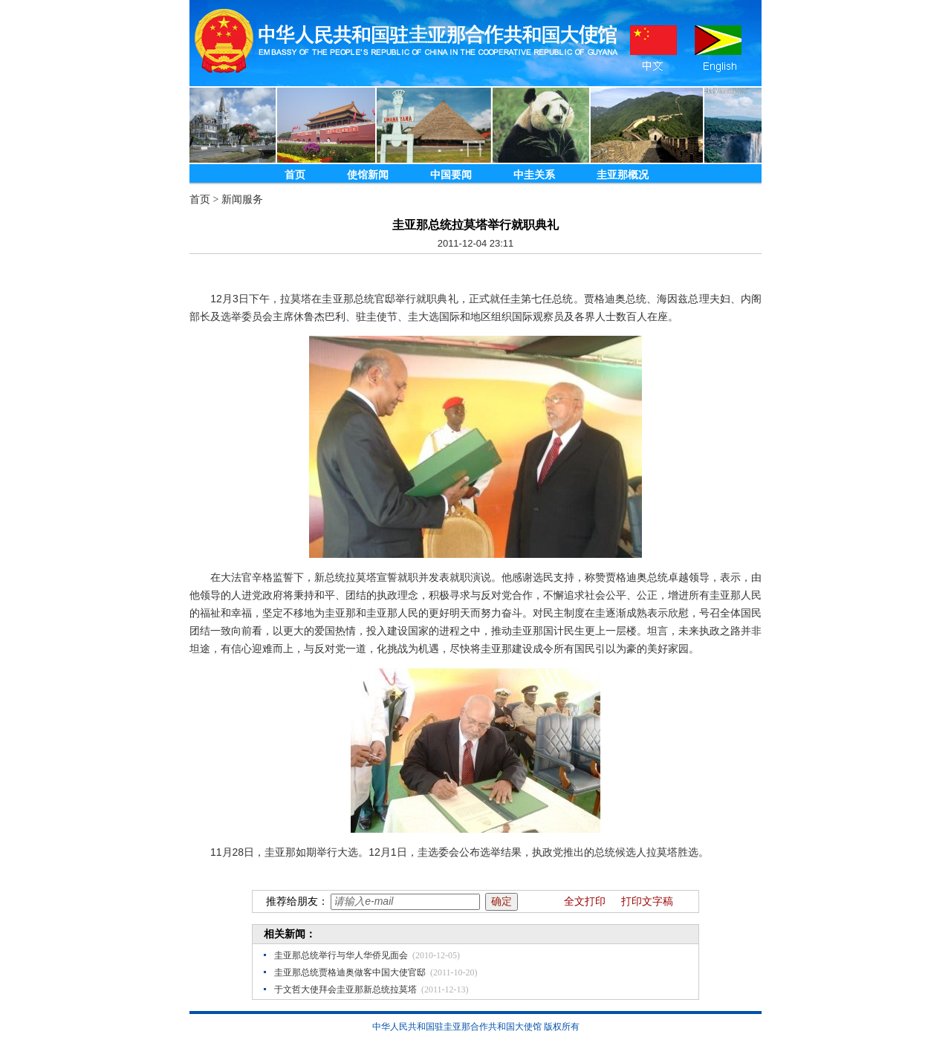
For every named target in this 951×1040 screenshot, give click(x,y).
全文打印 (585, 901)
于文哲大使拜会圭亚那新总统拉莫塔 (345, 989)
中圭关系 (534, 175)
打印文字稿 (647, 901)
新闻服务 (242, 199)
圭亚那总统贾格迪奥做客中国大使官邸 (350, 972)
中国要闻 (451, 175)
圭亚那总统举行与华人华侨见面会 (341, 955)
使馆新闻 (368, 175)
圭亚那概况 (623, 175)
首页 (295, 175)
